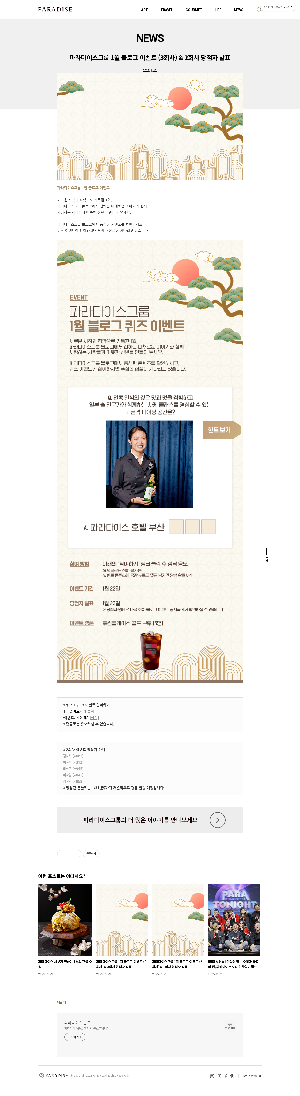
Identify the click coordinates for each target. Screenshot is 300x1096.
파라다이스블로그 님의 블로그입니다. (87, 1028)
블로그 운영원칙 (251, 1076)
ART (144, 10)
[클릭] (91, 711)
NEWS (238, 10)
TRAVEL (167, 10)
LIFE (218, 10)
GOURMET (194, 10)
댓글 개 (61, 1002)
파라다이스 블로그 (79, 1022)
